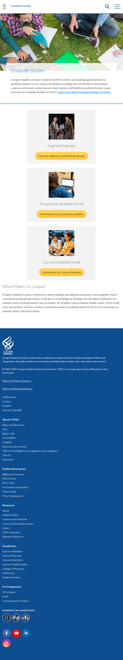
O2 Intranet (8, 592)
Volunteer (7, 459)
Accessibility (9, 437)
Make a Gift (8, 433)
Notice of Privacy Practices (16, 380)
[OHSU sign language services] (16, 621)
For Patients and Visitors (15, 487)
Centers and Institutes (14, 519)
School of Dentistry (12, 559)
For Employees (11, 586)
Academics (9, 545)
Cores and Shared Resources (17, 523)
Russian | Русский (12, 410)
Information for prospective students (61, 214)
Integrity (7, 442)
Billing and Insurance (13, 474)
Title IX (6, 455)
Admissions (8, 573)
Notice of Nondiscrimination (17, 388)
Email (5, 596)
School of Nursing (11, 555)
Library (6, 528)
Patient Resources (14, 468)
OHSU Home (9, 397)
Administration (10, 514)
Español (6, 405)
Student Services (11, 577)
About (5, 510)
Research (8, 505)
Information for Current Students (61, 272)
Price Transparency (12, 495)
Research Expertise (12, 536)
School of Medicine (12, 551)
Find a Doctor (9, 478)
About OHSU (10, 419)
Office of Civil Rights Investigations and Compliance (30, 450)
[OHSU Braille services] (7, 621)
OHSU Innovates (11, 532)
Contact (6, 401)
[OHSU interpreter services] (26, 621)
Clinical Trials (9, 491)
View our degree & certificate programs (61, 155)
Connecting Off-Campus (15, 600)
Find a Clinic (8, 482)
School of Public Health (14, 564)
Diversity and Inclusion (14, 446)
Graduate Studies (21, 5)
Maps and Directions (13, 424)
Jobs (4, 429)
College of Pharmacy (13, 568)
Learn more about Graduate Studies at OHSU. (84, 92)
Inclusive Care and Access (18, 610)
